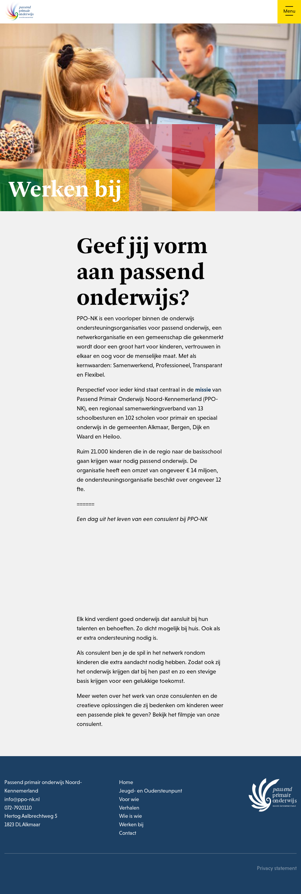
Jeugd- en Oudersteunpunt (150, 793)
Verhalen (129, 809)
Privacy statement (277, 870)
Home (126, 784)
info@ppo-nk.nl (22, 801)
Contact (127, 835)
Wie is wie (130, 818)
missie (203, 391)
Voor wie (129, 801)
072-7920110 (18, 809)
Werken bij (131, 826)
